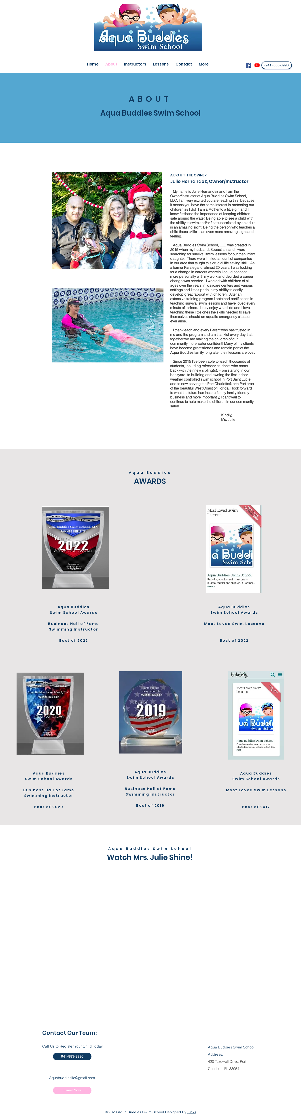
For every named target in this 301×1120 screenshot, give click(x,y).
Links (191, 1112)
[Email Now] (72, 1090)
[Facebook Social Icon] (248, 65)
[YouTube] (257, 65)
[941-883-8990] (72, 1056)
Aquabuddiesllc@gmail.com (72, 1078)
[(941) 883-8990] (276, 65)
